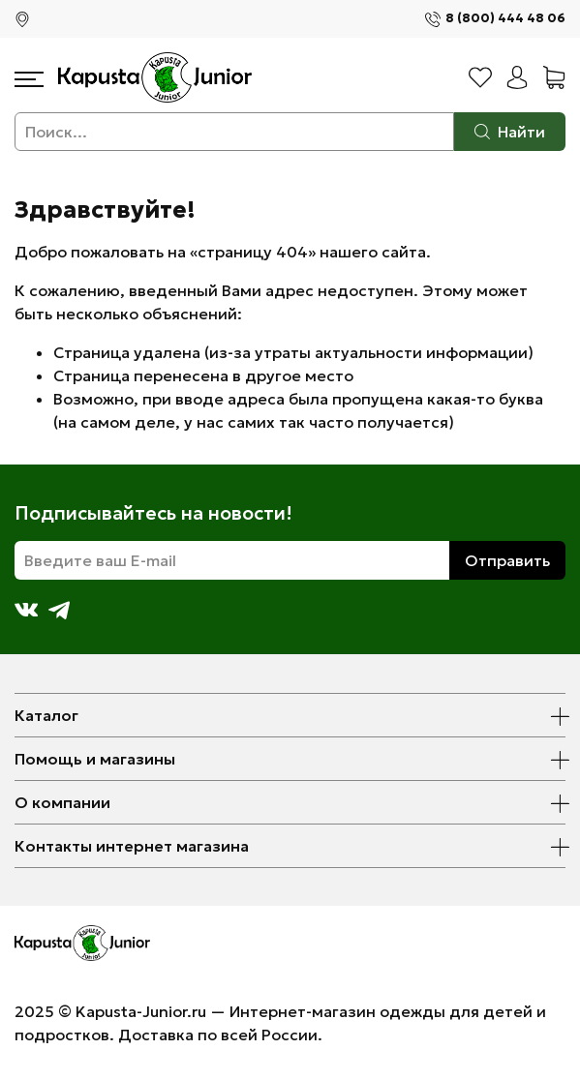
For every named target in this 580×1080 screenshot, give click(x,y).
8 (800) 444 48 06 (505, 18)
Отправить (507, 560)
